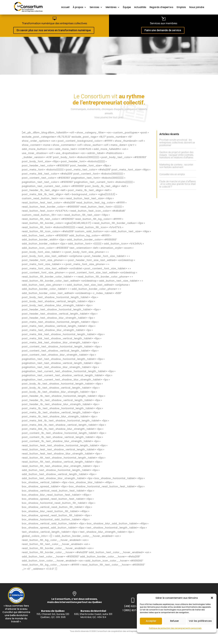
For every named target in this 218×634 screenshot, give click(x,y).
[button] (211, 597)
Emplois (181, 7)
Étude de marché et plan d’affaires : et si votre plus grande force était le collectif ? (177, 184)
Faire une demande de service (163, 30)
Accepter (151, 620)
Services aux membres (163, 23)
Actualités (140, 7)
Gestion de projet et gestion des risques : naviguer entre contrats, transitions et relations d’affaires (176, 155)
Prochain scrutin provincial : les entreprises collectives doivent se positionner (177, 142)
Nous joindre (196, 7)
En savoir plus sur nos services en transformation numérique (54, 30)
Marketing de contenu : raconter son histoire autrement (176, 166)
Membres (111, 7)
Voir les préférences (200, 620)
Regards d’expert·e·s (161, 7)
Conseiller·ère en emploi (172, 174)
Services (94, 7)
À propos (78, 7)
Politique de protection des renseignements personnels (175, 628)
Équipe (127, 7)
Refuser (174, 620)
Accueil (65, 7)
